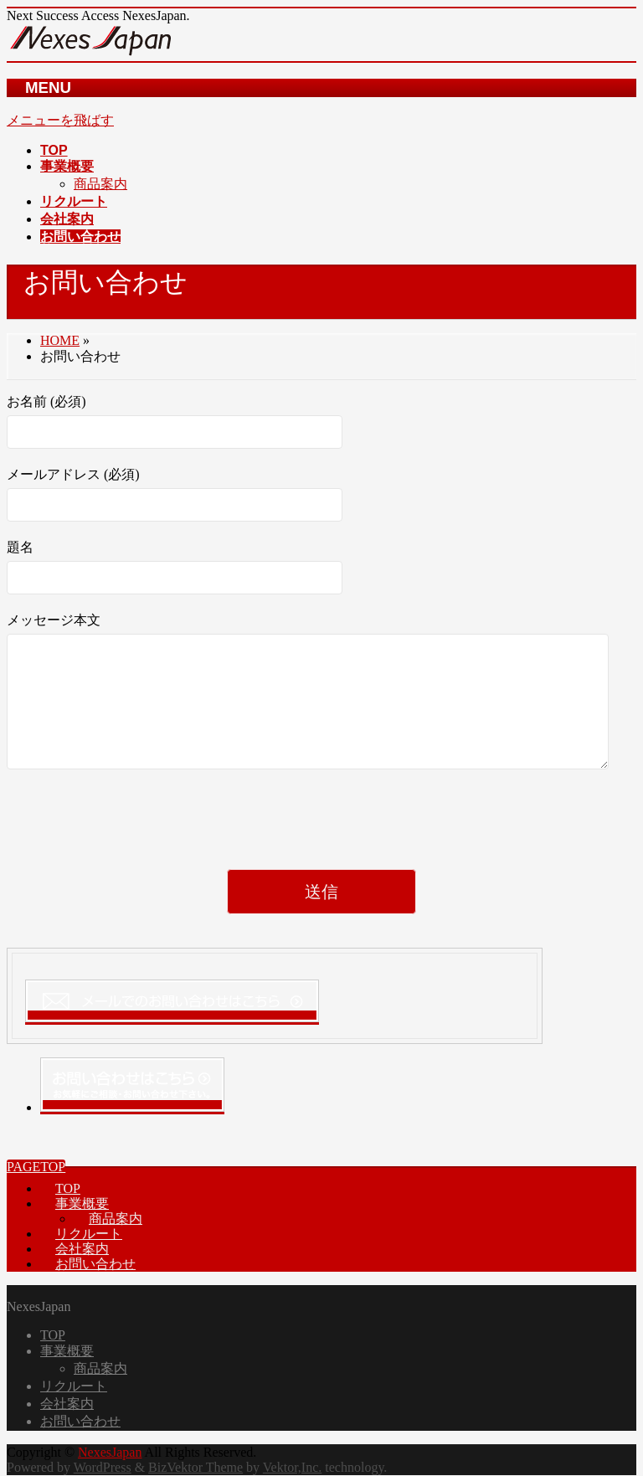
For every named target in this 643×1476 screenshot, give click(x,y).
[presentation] (134, 848)
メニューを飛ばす (60, 120)
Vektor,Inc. (292, 1467)
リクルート (88, 1234)
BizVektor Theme (195, 1467)
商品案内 (100, 184)
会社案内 (82, 1249)
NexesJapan (109, 1452)
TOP (67, 1188)
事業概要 (82, 1203)
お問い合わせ (95, 1264)
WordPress (102, 1467)
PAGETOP (36, 1167)
